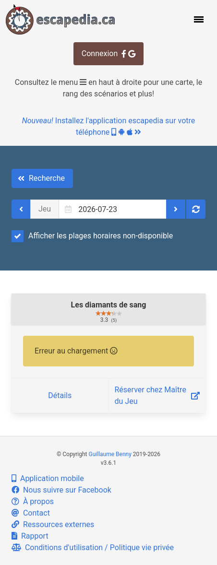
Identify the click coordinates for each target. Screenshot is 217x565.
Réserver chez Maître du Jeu (157, 395)
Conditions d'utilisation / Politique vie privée (93, 547)
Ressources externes (53, 524)
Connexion (108, 53)
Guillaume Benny (110, 454)
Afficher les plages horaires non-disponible (92, 236)
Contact (31, 513)
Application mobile (48, 478)
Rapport (30, 536)
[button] (198, 19)
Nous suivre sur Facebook (61, 489)
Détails (60, 395)
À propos (33, 501)
